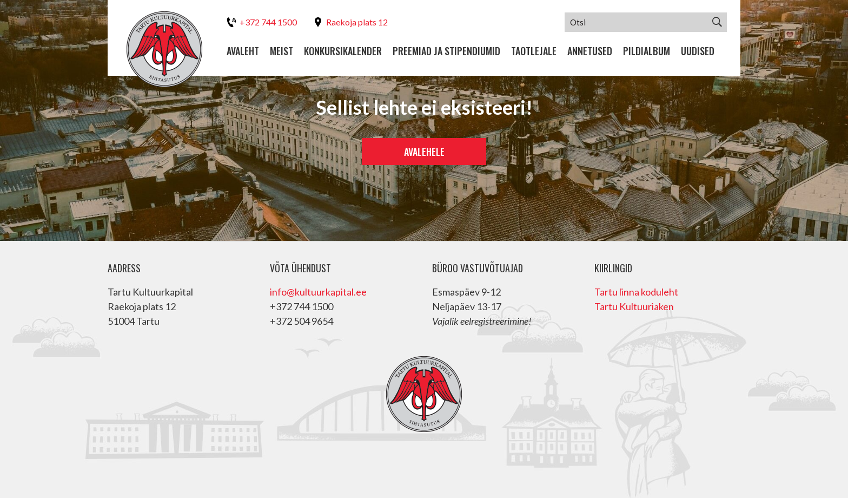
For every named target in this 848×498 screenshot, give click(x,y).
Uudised (697, 51)
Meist (281, 51)
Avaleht (243, 51)
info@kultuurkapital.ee (318, 292)
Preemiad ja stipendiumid (446, 51)
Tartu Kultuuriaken (634, 306)
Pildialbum (646, 51)
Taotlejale (533, 51)
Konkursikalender (343, 51)
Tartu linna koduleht (636, 292)
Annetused (589, 51)
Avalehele (424, 152)
